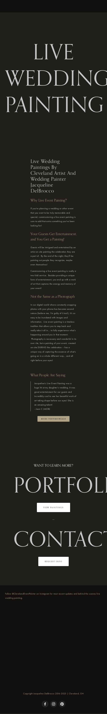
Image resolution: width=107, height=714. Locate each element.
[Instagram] (53, 704)
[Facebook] (45, 704)
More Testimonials (53, 419)
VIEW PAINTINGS (53, 507)
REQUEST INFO (53, 561)
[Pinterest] (62, 704)
